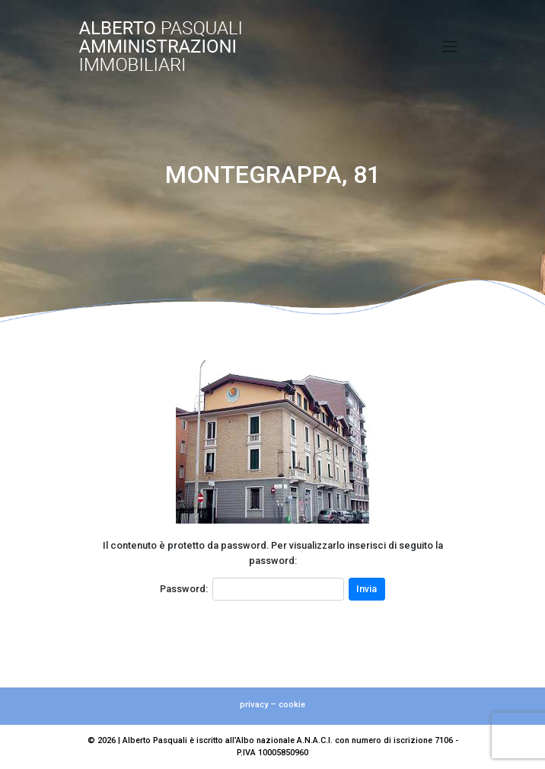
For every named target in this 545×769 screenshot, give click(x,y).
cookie (292, 705)
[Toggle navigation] (450, 46)
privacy (254, 705)
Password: (184, 588)
